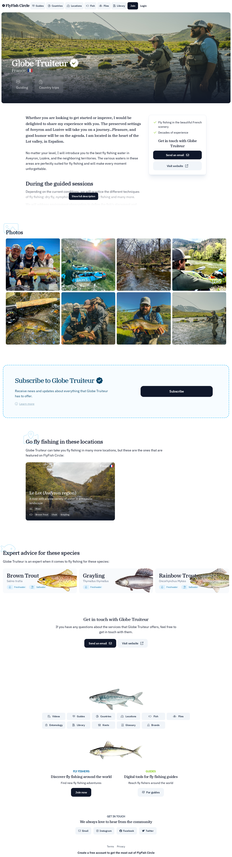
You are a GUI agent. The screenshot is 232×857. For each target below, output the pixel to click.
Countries (55, 5)
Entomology (54, 725)
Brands (153, 725)
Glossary (128, 725)
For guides (151, 792)
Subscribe (176, 391)
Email (83, 830)
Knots (103, 725)
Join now (81, 792)
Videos (54, 716)
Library (119, 5)
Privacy (121, 846)
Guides (38, 5)
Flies (104, 5)
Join (132, 5)
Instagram (103, 830)
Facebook (126, 830)
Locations (74, 5)
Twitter (148, 830)
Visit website (177, 166)
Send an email (177, 155)
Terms (110, 846)
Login (143, 5)
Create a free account (116, 852)
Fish (90, 5)
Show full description (83, 196)
